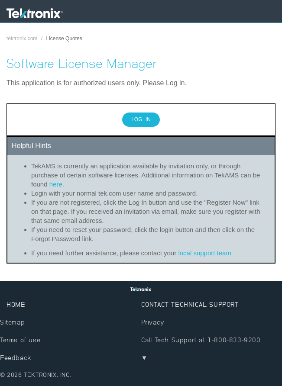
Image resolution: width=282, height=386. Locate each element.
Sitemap (12, 322)
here (55, 184)
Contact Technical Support (190, 304)
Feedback (16, 357)
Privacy (153, 322)
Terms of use (20, 340)
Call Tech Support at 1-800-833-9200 (201, 340)
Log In (141, 119)
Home (15, 304)
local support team (204, 253)
